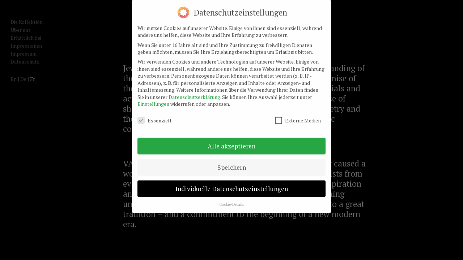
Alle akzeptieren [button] (231, 141)
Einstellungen (153, 98)
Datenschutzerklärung (194, 91)
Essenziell (154, 115)
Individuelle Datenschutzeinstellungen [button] (231, 183)
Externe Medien (298, 115)
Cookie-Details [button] (231, 199)
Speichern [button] (231, 162)
